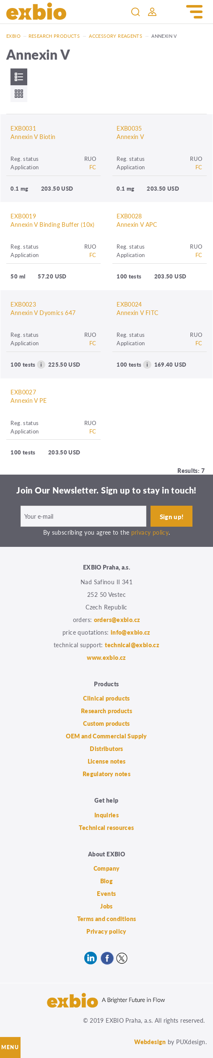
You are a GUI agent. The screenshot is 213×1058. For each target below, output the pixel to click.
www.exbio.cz (106, 657)
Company (107, 868)
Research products (54, 36)
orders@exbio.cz (117, 619)
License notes (107, 761)
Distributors (106, 748)
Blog (106, 881)
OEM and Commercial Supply (106, 736)
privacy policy (150, 532)
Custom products (106, 723)
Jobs (106, 906)
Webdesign (150, 1041)
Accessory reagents (115, 36)
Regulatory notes (106, 773)
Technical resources (106, 827)
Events (106, 893)
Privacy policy (106, 931)
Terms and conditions (106, 918)
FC (92, 167)
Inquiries (106, 815)
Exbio (13, 36)
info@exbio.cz (131, 632)
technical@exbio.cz (132, 645)
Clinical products (106, 698)
